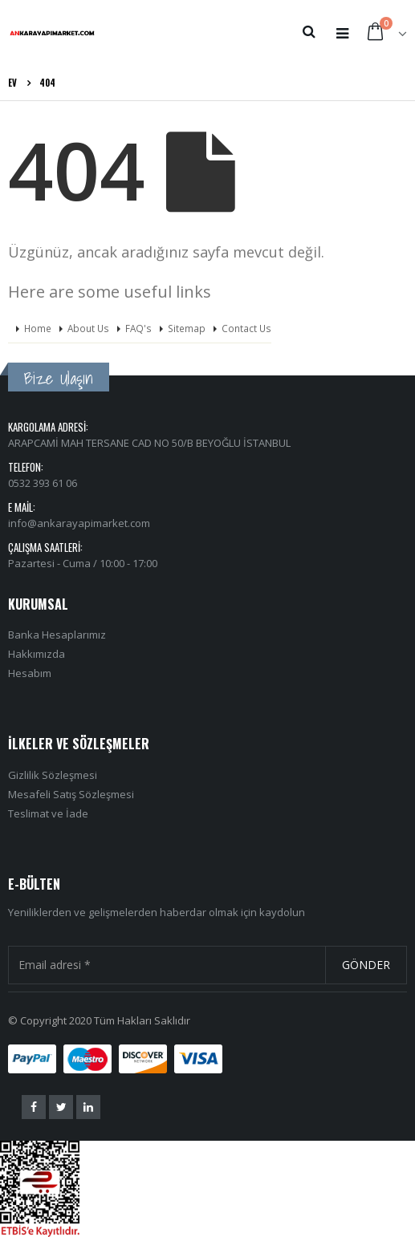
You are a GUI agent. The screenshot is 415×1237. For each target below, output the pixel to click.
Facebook (34, 1107)
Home (37, 328)
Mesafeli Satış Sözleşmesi (71, 794)
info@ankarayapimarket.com (79, 523)
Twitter (61, 1107)
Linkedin (88, 1107)
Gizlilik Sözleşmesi (52, 775)
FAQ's (138, 328)
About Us (88, 328)
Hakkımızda (36, 654)
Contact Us (246, 328)
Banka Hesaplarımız (57, 634)
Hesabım (29, 673)
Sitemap (186, 328)
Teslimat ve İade (48, 813)
